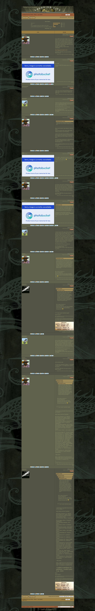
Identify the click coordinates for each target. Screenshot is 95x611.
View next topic (70, 17)
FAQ (45, 12)
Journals (29, 12)
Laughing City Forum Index (27, 14)
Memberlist (37, 12)
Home (23, 12)
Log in (72, 12)
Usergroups (42, 12)
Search (33, 12)
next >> (72, 14)
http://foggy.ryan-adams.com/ (61, 50)
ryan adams (40, 14)
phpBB (42, 609)
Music (35, 14)
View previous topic (63, 17)
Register (68, 12)
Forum (26, 12)
